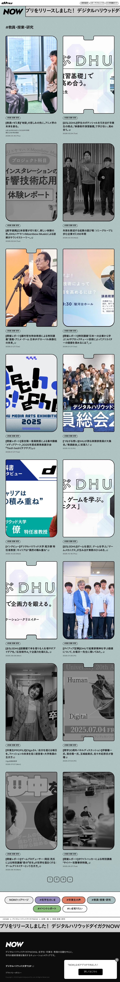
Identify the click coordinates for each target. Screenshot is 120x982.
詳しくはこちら (90, 972)
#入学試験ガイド (112, 3)
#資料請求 (84, 3)
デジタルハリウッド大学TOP (20, 966)
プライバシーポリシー (14, 973)
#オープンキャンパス (97, 3)
